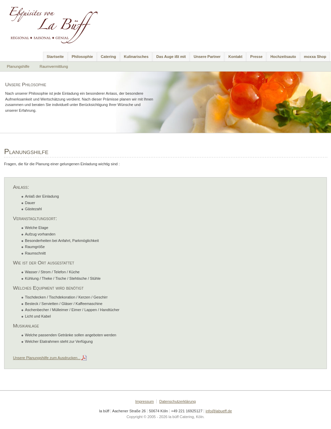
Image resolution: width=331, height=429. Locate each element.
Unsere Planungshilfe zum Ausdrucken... (47, 358)
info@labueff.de (219, 411)
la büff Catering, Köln (57, 24)
